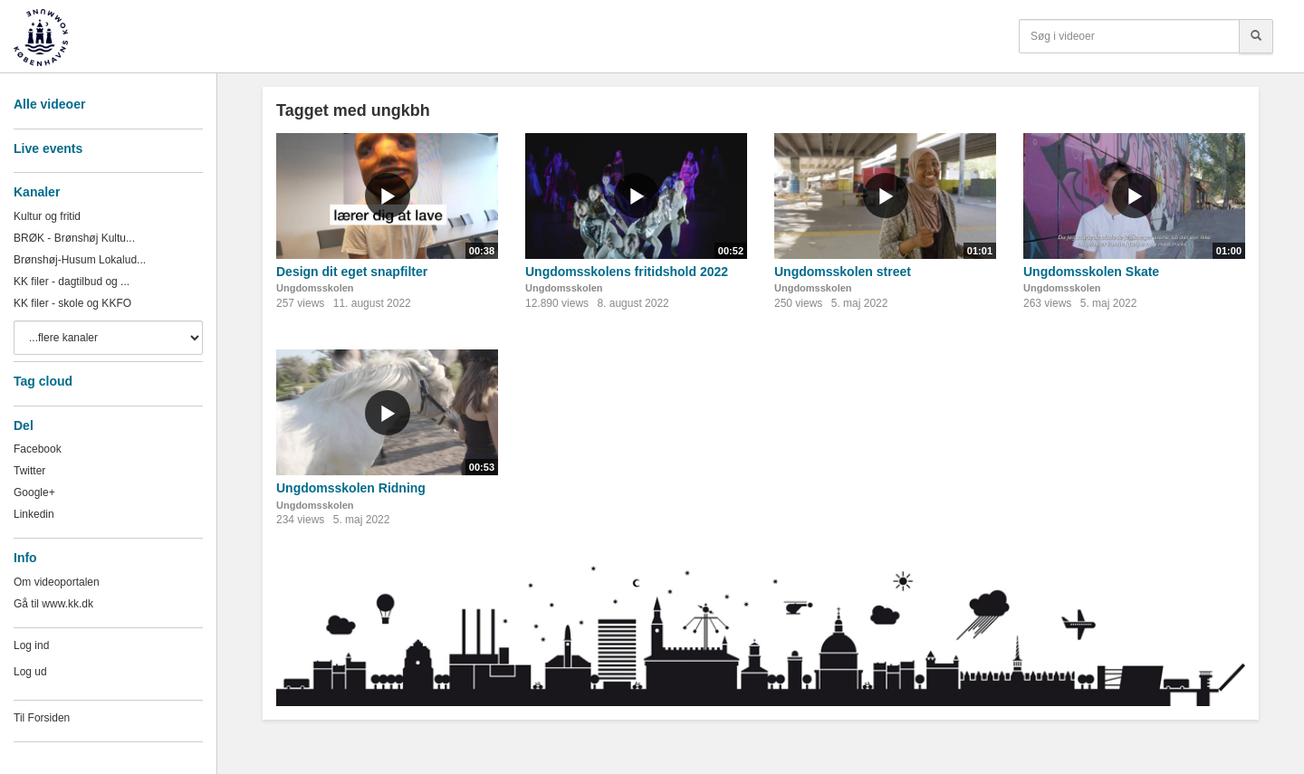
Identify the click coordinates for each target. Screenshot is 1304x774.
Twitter (29, 470)
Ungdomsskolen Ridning (351, 488)
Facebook (38, 449)
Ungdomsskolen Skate (1091, 271)
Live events (48, 148)
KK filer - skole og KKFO (72, 303)
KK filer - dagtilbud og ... (71, 281)
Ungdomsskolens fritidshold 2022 (626, 271)
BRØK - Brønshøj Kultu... (74, 238)
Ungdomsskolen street (842, 271)
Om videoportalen (57, 582)
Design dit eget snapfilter (351, 271)
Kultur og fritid (47, 216)
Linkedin (34, 514)
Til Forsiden (42, 718)
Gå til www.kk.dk (53, 603)
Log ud (30, 671)
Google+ (34, 492)
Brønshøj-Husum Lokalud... (80, 259)
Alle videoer (49, 104)
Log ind (31, 645)
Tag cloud (43, 381)
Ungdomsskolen (315, 287)
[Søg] (1256, 36)
